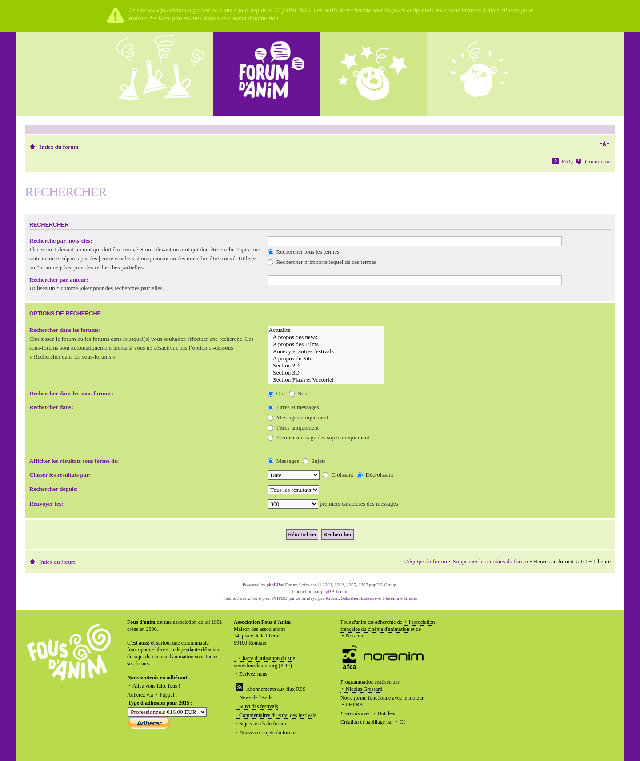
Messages (283, 461)
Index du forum (59, 146)
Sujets (314, 461)
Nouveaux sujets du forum (267, 732)
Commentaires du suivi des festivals (277, 715)
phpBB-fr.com (334, 591)
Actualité (326, 330)
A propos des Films (326, 344)
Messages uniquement (298, 417)
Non (298, 393)
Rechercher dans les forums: (64, 330)
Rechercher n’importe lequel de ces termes (322, 262)
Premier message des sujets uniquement (318, 437)
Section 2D (326, 365)
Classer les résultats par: (60, 474)
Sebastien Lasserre (359, 598)
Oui (276, 393)
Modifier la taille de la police (604, 144)
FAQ (567, 161)
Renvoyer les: (46, 503)
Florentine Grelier (400, 598)
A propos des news (326, 337)
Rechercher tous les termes (303, 251)
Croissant (338, 474)
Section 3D (326, 372)
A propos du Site (326, 358)
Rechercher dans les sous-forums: (71, 393)
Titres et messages (293, 407)
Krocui (332, 598)
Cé (402, 722)
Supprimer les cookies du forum (490, 561)
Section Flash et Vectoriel (326, 379)
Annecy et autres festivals (326, 351)
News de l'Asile (255, 697)
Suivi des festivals (258, 706)
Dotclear (386, 713)
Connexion (598, 161)
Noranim (355, 636)
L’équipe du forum (425, 561)
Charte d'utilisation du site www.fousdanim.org (264, 662)
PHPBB (354, 704)
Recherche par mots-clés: (60, 240)
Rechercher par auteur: (58, 279)
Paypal (167, 695)
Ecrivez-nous (253, 674)
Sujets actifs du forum (262, 724)
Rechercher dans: (51, 407)
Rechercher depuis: (53, 489)
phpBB (273, 584)
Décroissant (375, 474)
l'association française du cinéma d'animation (387, 625)
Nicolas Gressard (364, 689)
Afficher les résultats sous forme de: (74, 461)
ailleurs (510, 10)
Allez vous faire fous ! (156, 686)
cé (298, 598)
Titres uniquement (293, 427)
